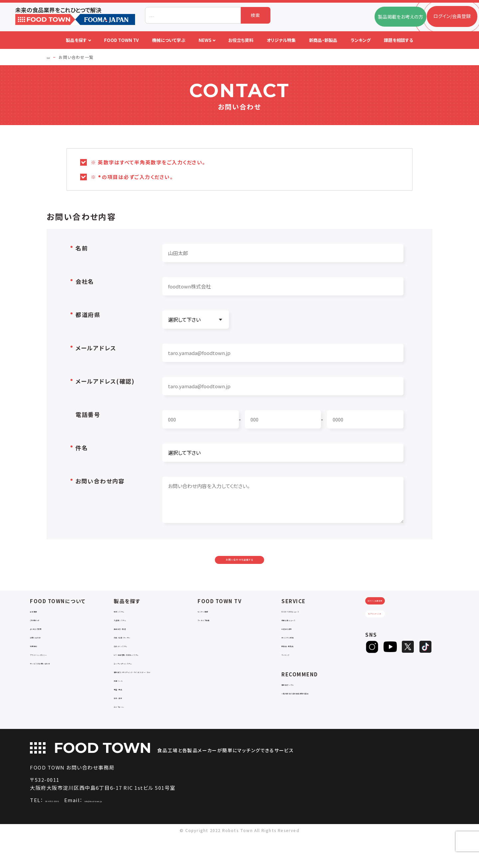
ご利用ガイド (43, 633)
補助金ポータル (297, 697)
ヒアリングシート (391, 642)
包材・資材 (125, 717)
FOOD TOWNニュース (304, 624)
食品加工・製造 (129, 641)
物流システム (127, 624)
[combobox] (193, 15)
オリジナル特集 (297, 650)
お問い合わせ (44, 650)
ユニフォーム (127, 725)
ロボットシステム (131, 659)
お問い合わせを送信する (239, 566)
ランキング (292, 667)
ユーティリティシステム (137, 676)
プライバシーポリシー (52, 667)
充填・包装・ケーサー (135, 650)
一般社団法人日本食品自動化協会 (317, 706)
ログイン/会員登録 (391, 620)
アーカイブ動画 (213, 633)
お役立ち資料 (295, 641)
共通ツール (125, 699)
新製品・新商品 (297, 659)
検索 (255, 15)
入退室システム (129, 633)
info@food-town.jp (134, 819)
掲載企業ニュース (299, 633)
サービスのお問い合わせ (55, 676)
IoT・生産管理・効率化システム (145, 667)
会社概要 (39, 624)
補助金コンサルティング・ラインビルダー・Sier (152, 688)
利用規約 (39, 659)
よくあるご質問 (45, 641)
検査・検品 (125, 708)
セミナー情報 (211, 624)
